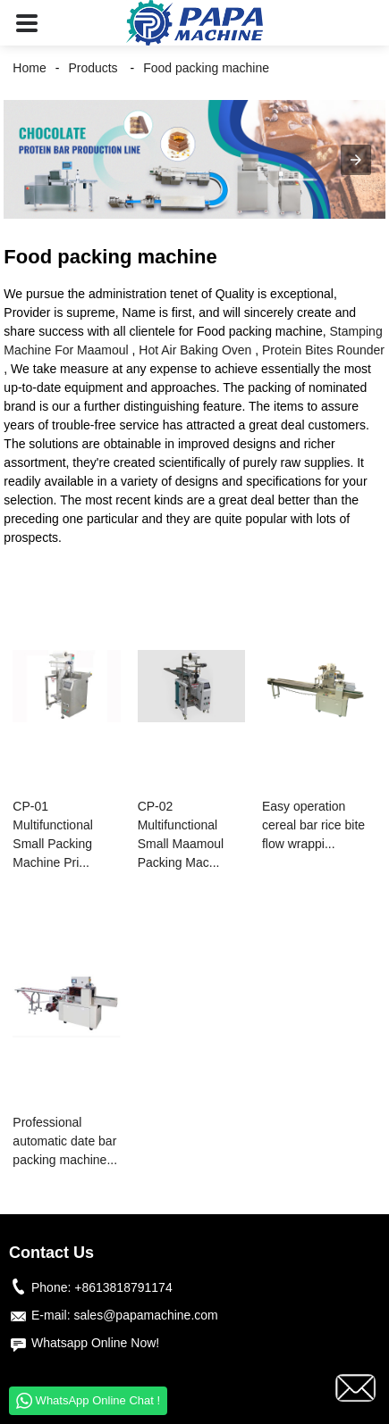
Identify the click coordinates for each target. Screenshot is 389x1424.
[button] (27, 23)
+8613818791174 (123, 1287)
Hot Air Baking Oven (195, 350)
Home (29, 68)
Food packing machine (206, 68)
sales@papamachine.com (145, 1315)
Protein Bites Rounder (323, 350)
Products (92, 68)
